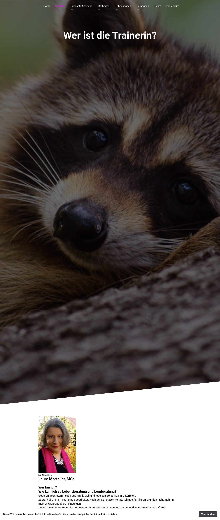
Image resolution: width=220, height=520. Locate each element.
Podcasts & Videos (81, 6)
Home (46, 6)
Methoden (103, 6)
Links (158, 6)
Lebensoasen (123, 6)
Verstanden (208, 514)
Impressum (172, 6)
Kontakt (59, 6)
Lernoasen (143, 6)
